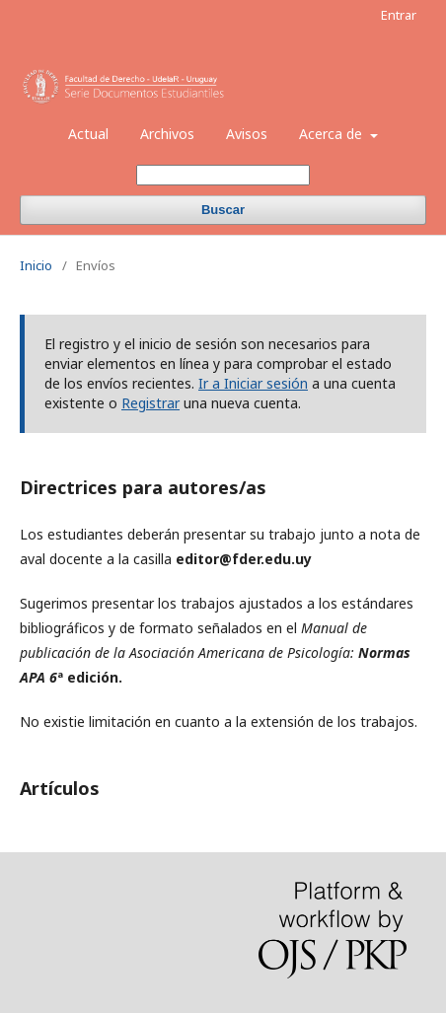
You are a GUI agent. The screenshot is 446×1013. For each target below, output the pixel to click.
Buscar (223, 209)
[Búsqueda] (223, 175)
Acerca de (332, 133)
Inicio (36, 265)
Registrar (150, 403)
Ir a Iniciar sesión (253, 383)
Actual (88, 133)
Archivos (167, 133)
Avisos (246, 133)
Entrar (398, 15)
